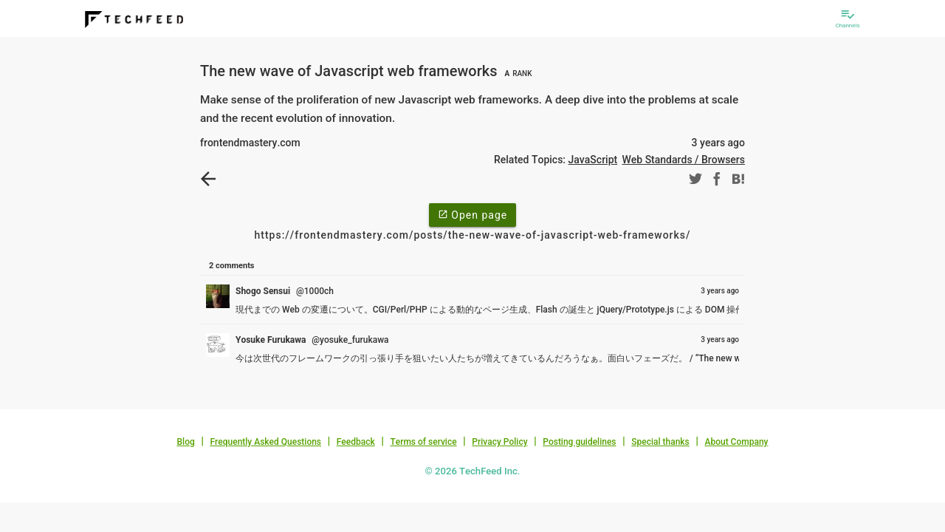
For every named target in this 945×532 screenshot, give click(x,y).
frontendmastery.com (250, 143)
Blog (186, 442)
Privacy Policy (499, 442)
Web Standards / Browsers (683, 160)
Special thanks (660, 442)
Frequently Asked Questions (265, 442)
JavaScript (593, 160)
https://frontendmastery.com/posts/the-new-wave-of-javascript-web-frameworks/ (472, 235)
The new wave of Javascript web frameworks (367, 71)
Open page (472, 214)
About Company (736, 442)
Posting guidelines (579, 442)
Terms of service (423, 442)
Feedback (356, 442)
